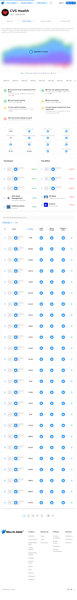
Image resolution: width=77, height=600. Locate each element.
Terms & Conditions (56, 537)
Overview (10, 21)
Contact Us (69, 536)
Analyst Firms (30, 562)
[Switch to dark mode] (74, 589)
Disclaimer (56, 546)
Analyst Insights (27, 3)
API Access (44, 542)
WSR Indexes (42, 3)
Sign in (61, 3)
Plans (42, 536)
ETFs (29, 569)
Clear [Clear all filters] (16, 222)
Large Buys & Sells (32, 543)
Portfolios (31, 536)
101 (48, 516)
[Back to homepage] (2, 2)
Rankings (31, 579)
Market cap (20, 14)
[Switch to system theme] (68, 589)
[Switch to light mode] (71, 589)
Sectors (30, 573)
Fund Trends (27, 21)
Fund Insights (12, 3)
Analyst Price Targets (32, 554)
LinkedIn (68, 542)
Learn (42, 539)
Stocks (30, 566)
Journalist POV (65, 21)
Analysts (31, 558)
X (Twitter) (68, 539)
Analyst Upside (30, 548)
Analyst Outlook (46, 21)
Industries (31, 576)
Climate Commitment (57, 550)
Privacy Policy (55, 542)
